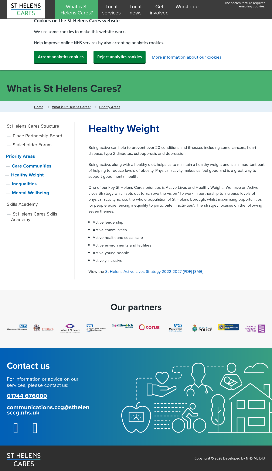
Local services (111, 9)
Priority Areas (109, 106)
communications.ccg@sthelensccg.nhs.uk (48, 409)
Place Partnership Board (37, 135)
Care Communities (31, 165)
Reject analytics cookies (119, 56)
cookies (258, 6)
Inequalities (24, 183)
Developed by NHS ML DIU (244, 458)
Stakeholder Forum (32, 144)
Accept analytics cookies (61, 56)
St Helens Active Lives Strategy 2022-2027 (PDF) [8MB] (154, 271)
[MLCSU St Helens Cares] (26, 10)
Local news (136, 9)
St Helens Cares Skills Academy (34, 216)
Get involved (159, 9)
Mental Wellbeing (30, 192)
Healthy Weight (27, 174)
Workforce (187, 6)
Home (38, 106)
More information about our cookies (186, 57)
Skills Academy (22, 204)
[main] (136, 201)
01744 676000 (27, 395)
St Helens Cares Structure (33, 126)
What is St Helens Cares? (77, 9)
